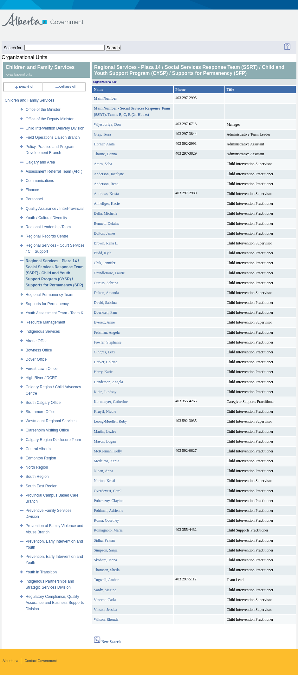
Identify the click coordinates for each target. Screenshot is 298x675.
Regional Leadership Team (48, 227)
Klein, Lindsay (105, 392)
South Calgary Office (43, 402)
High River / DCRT (41, 378)
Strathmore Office (40, 412)
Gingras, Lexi (104, 352)
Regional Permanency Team (50, 294)
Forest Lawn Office (42, 368)
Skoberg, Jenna (105, 560)
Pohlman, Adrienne (108, 510)
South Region (37, 476)
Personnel (34, 199)
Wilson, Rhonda (106, 619)
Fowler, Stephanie (107, 342)
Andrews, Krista (106, 193)
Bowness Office (39, 350)
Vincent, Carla (105, 600)
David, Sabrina (105, 302)
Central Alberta (38, 449)
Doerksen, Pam (105, 312)
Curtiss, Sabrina (106, 283)
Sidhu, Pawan (104, 540)
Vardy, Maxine (105, 590)
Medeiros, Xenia (106, 461)
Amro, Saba (103, 164)
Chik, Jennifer (104, 263)
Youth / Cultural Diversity (46, 218)
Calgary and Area (40, 162)
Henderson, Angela (108, 382)
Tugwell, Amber (106, 580)
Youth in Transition (41, 572)
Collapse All (65, 86)
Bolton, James (104, 233)
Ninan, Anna (103, 471)
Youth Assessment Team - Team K (54, 313)
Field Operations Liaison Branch (53, 137)
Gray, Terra (102, 134)
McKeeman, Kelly (108, 451)
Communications (40, 180)
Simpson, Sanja (106, 550)
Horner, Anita (104, 144)
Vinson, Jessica (105, 609)
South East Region (41, 486)
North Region (37, 467)
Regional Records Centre (47, 236)
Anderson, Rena (106, 184)
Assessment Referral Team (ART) (54, 171)
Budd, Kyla (102, 253)
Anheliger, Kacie (107, 203)
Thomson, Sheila (107, 570)
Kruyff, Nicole (105, 411)
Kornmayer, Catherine (111, 401)
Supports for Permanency (47, 304)
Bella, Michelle (105, 213)
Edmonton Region (41, 458)
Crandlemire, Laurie (109, 273)
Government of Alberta (47, 16)
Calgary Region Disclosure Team (53, 440)
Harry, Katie (103, 372)
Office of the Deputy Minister (50, 119)
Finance (32, 190)
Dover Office (36, 359)
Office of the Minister (43, 109)
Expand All (23, 86)
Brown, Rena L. (106, 243)
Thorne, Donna (105, 154)
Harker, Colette (105, 362)
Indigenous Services (43, 331)
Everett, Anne (104, 322)
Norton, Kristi (104, 480)
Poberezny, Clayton (109, 500)
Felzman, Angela (107, 332)
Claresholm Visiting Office (47, 430)
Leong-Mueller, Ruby (110, 421)
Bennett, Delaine (107, 223)
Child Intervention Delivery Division (55, 128)
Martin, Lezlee (105, 431)
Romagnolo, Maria (108, 530)
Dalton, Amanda (106, 293)
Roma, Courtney (106, 520)
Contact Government (41, 661)
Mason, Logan (105, 441)
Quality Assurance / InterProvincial (55, 208)
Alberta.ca (10, 661)
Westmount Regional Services (51, 421)
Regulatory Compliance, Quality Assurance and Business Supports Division (55, 602)
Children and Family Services (29, 100)
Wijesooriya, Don (107, 124)
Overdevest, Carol (107, 491)
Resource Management (45, 322)
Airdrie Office (37, 341)
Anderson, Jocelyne (109, 174)
